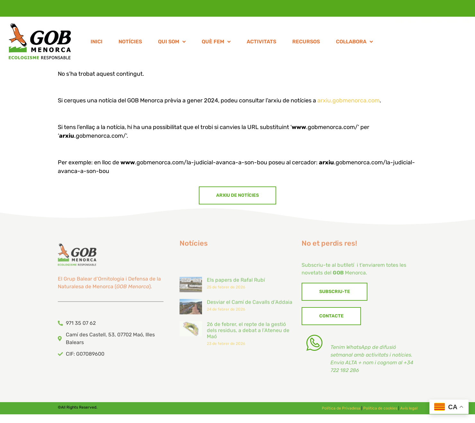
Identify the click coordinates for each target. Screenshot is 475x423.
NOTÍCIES (130, 43)
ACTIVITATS (261, 43)
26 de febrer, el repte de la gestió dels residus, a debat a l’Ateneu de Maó (248, 363)
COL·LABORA (354, 43)
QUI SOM (172, 43)
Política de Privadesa (341, 410)
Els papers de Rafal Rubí (236, 313)
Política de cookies (380, 410)
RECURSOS (306, 43)
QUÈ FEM (216, 43)
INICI (96, 43)
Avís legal (409, 410)
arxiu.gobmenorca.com (348, 100)
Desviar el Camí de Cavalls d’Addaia (249, 335)
